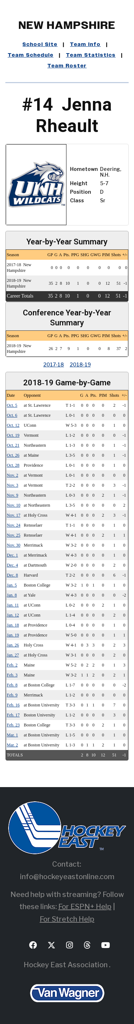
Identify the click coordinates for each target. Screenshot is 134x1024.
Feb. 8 (12, 685)
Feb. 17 (13, 715)
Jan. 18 (13, 625)
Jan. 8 (12, 595)
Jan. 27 (13, 655)
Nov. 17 (13, 515)
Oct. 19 (13, 435)
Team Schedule (31, 55)
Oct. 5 (12, 405)
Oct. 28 (13, 465)
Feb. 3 (12, 675)
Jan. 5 (12, 585)
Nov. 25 (13, 535)
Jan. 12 (13, 615)
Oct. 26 (13, 455)
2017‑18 (53, 364)
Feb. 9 (12, 695)
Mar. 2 (12, 744)
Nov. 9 (12, 495)
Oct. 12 (13, 425)
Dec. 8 (12, 575)
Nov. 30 (13, 545)
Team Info (85, 44)
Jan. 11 (13, 605)
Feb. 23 (13, 725)
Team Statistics (91, 55)
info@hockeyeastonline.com (67, 876)
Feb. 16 (13, 705)
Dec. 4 (12, 565)
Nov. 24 (13, 525)
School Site (40, 44)
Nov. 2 (12, 475)
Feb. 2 (12, 665)
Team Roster (67, 66)
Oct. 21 (13, 445)
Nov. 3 (12, 485)
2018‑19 (80, 364)
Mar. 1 (12, 734)
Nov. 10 (13, 505)
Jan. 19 (13, 635)
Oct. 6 (12, 415)
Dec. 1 (12, 555)
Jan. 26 (13, 645)
